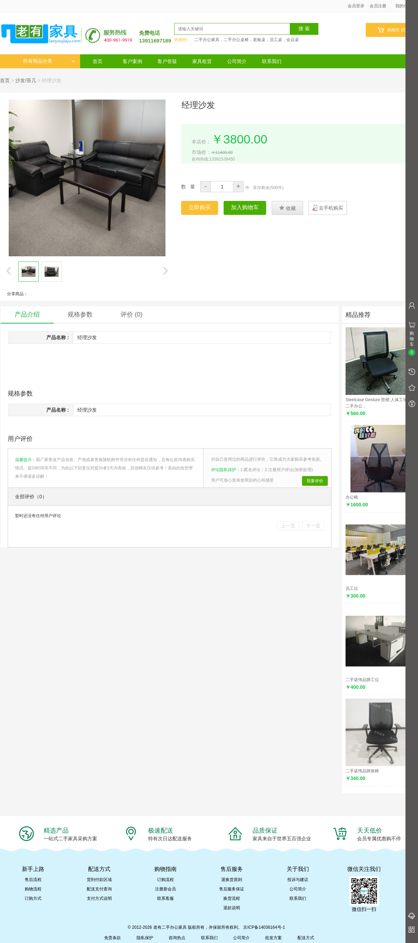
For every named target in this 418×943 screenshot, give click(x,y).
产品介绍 (27, 314)
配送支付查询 (99, 889)
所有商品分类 (49, 61)
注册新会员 (165, 889)
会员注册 (378, 5)
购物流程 (33, 889)
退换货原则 (231, 879)
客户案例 (132, 61)
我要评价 (315, 480)
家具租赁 (202, 61)
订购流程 (165, 879)
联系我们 (271, 61)
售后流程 (33, 879)
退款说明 (231, 907)
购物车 (392, 30)
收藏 (287, 208)
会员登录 (356, 5)
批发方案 (273, 937)
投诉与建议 (297, 879)
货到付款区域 (99, 879)
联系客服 (165, 898)
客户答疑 (167, 61)
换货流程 (231, 898)
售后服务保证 (231, 889)
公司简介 (237, 61)
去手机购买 (331, 208)
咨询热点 (177, 937)
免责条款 (112, 937)
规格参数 (80, 314)
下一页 (313, 526)
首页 (97, 61)
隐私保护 (145, 937)
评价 (131, 314)
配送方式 (305, 937)
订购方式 (33, 898)
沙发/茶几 (25, 80)
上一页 (288, 526)
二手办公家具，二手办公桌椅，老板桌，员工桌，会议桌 (246, 39)
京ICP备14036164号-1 (264, 927)
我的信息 (406, 5)
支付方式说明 (99, 898)
